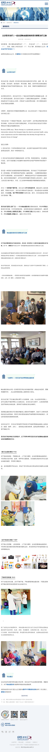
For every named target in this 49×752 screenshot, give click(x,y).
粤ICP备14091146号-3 (27, 747)
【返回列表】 (24, 695)
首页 (3, 22)
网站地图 (20, 742)
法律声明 (13, 742)
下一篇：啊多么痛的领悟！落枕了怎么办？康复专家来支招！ (18, 702)
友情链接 (28, 742)
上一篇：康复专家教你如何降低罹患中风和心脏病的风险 (16, 699)
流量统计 (35, 742)
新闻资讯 (9, 22)
